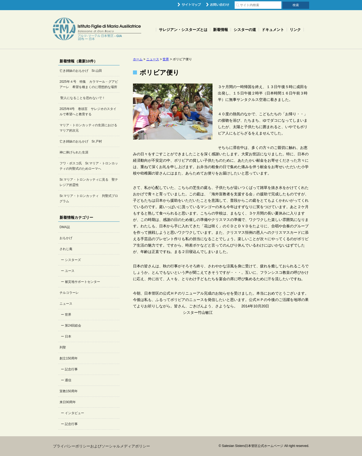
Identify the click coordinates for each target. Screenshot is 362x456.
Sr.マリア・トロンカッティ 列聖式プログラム (89, 198)
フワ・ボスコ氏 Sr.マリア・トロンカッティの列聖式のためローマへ (89, 165)
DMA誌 (65, 227)
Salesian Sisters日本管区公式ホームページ (97, 29)
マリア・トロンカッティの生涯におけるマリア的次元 (88, 127)
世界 (68, 314)
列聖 (63, 347)
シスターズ (73, 260)
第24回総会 (73, 325)
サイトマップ (189, 4)
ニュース (66, 304)
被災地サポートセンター (82, 282)
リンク (295, 29)
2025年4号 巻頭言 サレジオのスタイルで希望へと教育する (88, 111)
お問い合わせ (217, 4)
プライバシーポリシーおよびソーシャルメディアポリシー (101, 446)
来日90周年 (68, 402)
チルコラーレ (69, 293)
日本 (68, 336)
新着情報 (220, 29)
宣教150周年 (69, 391)
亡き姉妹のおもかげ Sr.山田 (81, 71)
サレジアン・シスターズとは (183, 29)
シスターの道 (245, 29)
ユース (69, 271)
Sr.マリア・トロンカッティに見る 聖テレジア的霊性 (89, 182)
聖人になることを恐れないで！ (82, 98)
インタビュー (74, 413)
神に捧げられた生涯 (74, 152)
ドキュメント (273, 29)
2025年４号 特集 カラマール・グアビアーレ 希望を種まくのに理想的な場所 (89, 84)
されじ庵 (66, 249)
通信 (68, 380)
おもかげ (66, 238)
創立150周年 (69, 358)
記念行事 (71, 369)
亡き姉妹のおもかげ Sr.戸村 (81, 141)
